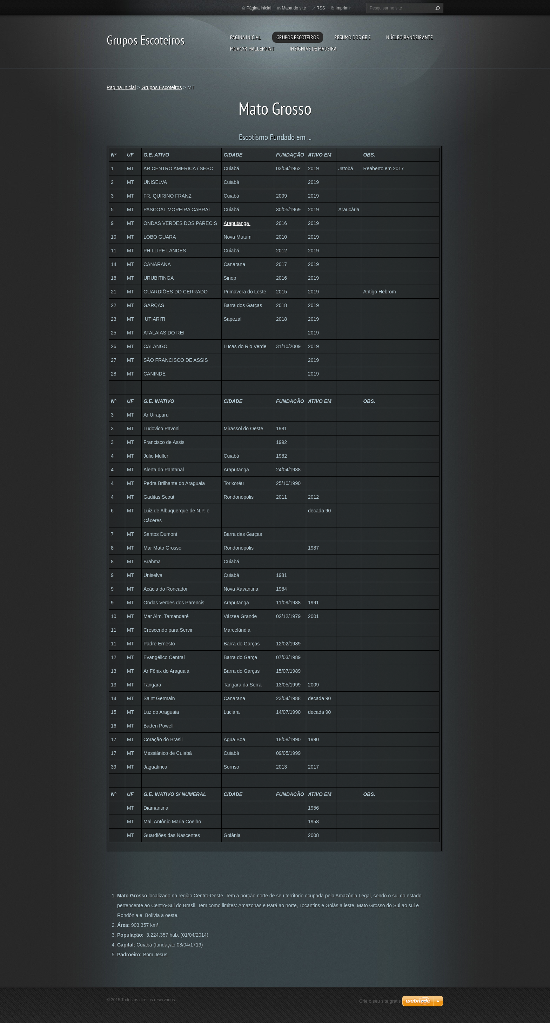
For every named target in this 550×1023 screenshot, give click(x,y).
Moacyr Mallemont (252, 48)
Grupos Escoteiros (297, 37)
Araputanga (236, 223)
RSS (320, 8)
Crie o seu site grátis (380, 1001)
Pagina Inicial (245, 37)
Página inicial (259, 8)
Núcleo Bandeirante (409, 37)
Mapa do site (294, 8)
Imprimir (343, 8)
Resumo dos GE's (352, 37)
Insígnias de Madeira (313, 48)
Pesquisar (436, 8)
